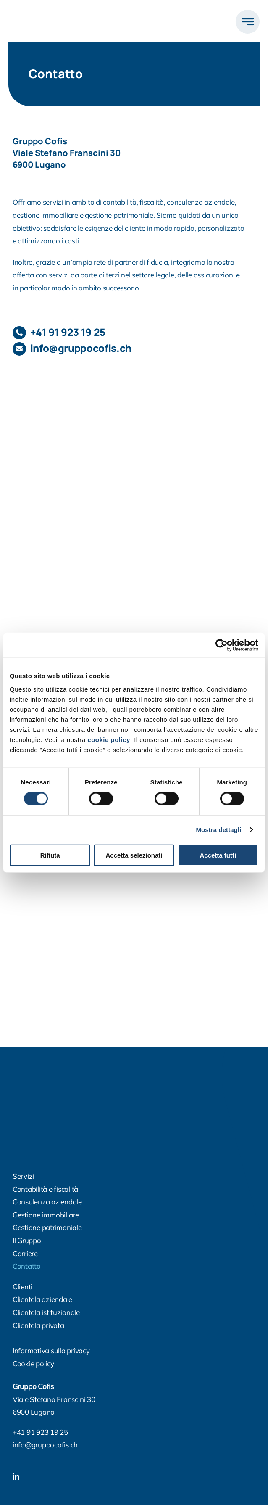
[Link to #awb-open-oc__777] (248, 22)
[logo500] (51, 12)
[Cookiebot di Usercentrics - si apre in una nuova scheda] (221, 645)
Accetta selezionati (133, 854)
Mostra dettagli (218, 829)
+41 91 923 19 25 (67, 332)
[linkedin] (16, 1476)
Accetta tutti (218, 854)
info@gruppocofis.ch (45, 1444)
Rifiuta (50, 854)
